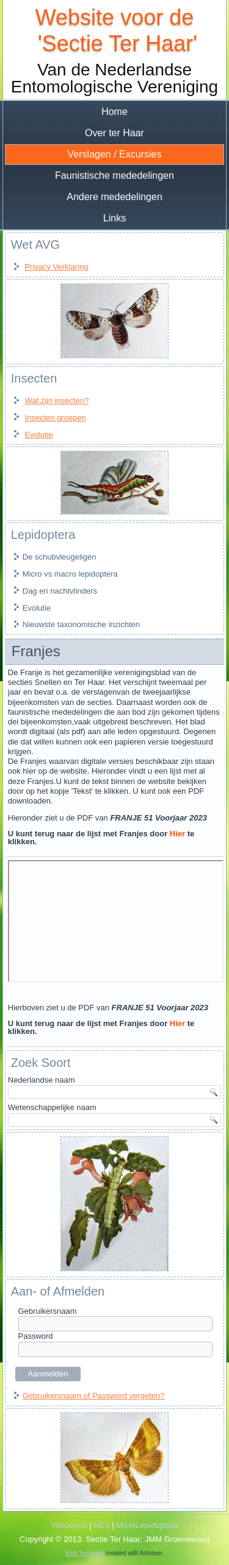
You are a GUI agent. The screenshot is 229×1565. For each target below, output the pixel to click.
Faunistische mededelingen (114, 175)
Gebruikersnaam (47, 1311)
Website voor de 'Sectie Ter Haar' (114, 30)
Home (114, 111)
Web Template (84, 1553)
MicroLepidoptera (147, 1525)
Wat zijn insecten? (56, 400)
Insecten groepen (54, 417)
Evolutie (38, 434)
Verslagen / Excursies (115, 154)
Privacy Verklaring (56, 266)
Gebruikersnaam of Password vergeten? (94, 1395)
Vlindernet (69, 1525)
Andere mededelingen (114, 197)
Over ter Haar (114, 133)
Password (35, 1336)
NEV (101, 1525)
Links (114, 218)
